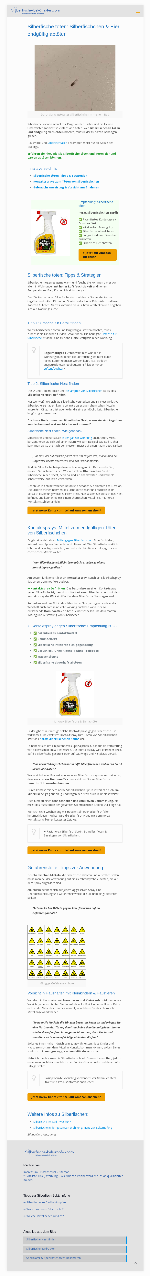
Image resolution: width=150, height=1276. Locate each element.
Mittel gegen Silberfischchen (74, 540)
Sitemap (64, 1172)
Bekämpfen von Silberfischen (83, 391)
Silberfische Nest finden (41, 1239)
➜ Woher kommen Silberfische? (43, 1209)
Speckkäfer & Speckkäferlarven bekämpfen (53, 1258)
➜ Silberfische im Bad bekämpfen (44, 1202)
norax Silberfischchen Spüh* (59, 739)
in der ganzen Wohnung (77, 438)
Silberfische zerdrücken (40, 1248)
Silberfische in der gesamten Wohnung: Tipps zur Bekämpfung (72, 1127)
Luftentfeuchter (53, 368)
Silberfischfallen (57, 143)
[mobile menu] (138, 10)
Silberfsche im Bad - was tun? (52, 1122)
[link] (75, 81)
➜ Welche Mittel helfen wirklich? (43, 1216)
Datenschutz (48, 1172)
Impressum (30, 1172)
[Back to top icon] (135, 1263)
